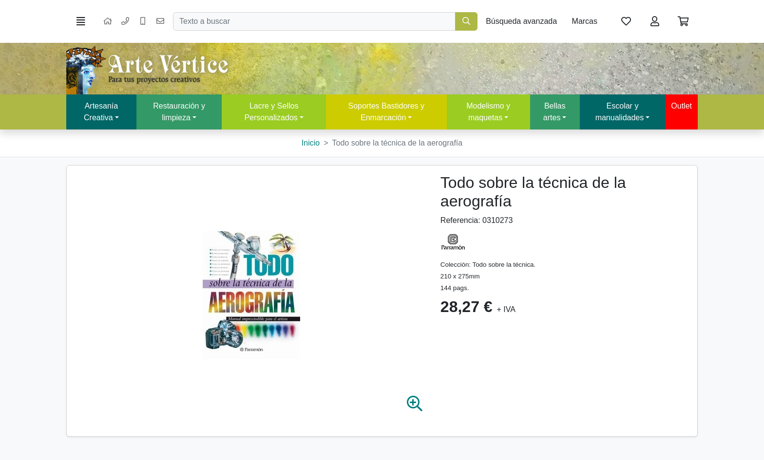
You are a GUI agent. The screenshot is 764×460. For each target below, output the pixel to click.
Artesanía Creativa (101, 112)
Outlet (681, 106)
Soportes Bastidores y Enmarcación (386, 112)
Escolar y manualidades (619, 112)
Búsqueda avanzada (521, 21)
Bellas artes (554, 112)
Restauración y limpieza (179, 112)
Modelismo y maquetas (488, 112)
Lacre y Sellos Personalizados (271, 112)
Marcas (584, 21)
